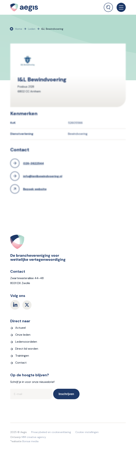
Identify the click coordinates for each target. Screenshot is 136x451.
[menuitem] (108, 6)
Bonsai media (30, 441)
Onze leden (22, 335)
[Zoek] (108, 7)
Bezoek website (35, 189)
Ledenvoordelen (26, 342)
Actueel (20, 328)
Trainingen (22, 356)
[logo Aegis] (42, 7)
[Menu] (119, 7)
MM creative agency (34, 437)
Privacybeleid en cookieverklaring (51, 432)
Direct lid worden (26, 349)
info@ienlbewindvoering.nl (42, 176)
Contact (21, 363)
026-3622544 (33, 163)
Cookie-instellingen (87, 432)
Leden (31, 28)
